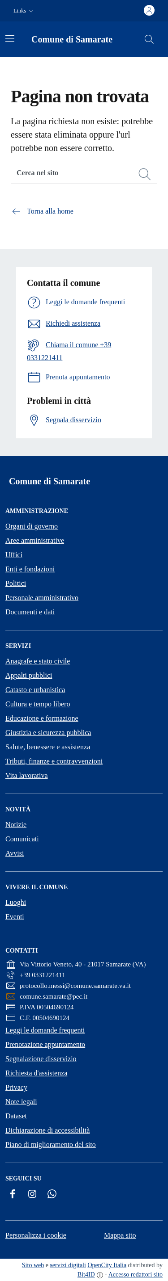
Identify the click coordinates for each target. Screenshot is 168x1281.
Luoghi (15, 902)
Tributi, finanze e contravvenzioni (54, 761)
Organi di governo (31, 526)
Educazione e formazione (41, 718)
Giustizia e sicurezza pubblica (48, 732)
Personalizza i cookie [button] (35, 1235)
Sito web (33, 1265)
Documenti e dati (30, 612)
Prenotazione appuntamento (45, 1044)
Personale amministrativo (41, 597)
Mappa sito (120, 1235)
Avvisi (14, 853)
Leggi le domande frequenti (45, 1030)
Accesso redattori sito (135, 1274)
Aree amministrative (34, 540)
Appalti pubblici (28, 675)
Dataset (16, 1116)
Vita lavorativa (26, 775)
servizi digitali (68, 1265)
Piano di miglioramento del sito (50, 1144)
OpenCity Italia (106, 1265)
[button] (24, 11)
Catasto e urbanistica (35, 689)
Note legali (21, 1101)
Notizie (15, 824)
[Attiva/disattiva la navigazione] (9, 38)
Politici (15, 583)
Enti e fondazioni (30, 569)
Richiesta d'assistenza (36, 1073)
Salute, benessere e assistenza (47, 747)
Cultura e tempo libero (37, 704)
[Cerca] (144, 174)
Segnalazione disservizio (41, 1059)
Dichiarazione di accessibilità (47, 1130)
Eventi (14, 916)
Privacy (16, 1087)
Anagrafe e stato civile (37, 661)
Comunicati (22, 839)
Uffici (13, 555)
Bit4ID (86, 1274)
